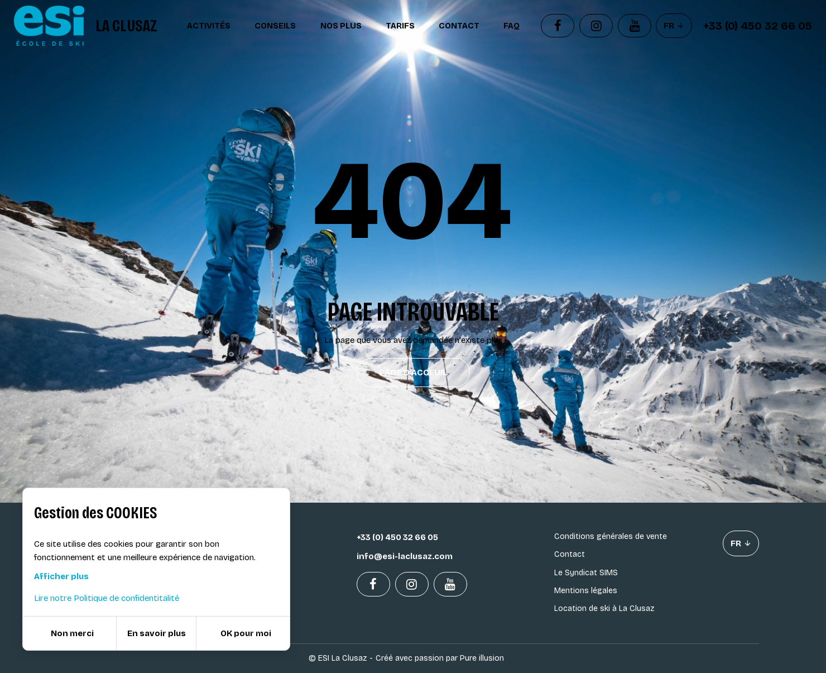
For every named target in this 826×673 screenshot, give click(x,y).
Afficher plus (61, 576)
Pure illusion (482, 658)
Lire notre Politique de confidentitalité (106, 598)
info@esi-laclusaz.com (405, 556)
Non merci (72, 633)
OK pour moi (245, 633)
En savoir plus (156, 633)
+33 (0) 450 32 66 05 (757, 25)
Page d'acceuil (413, 372)
